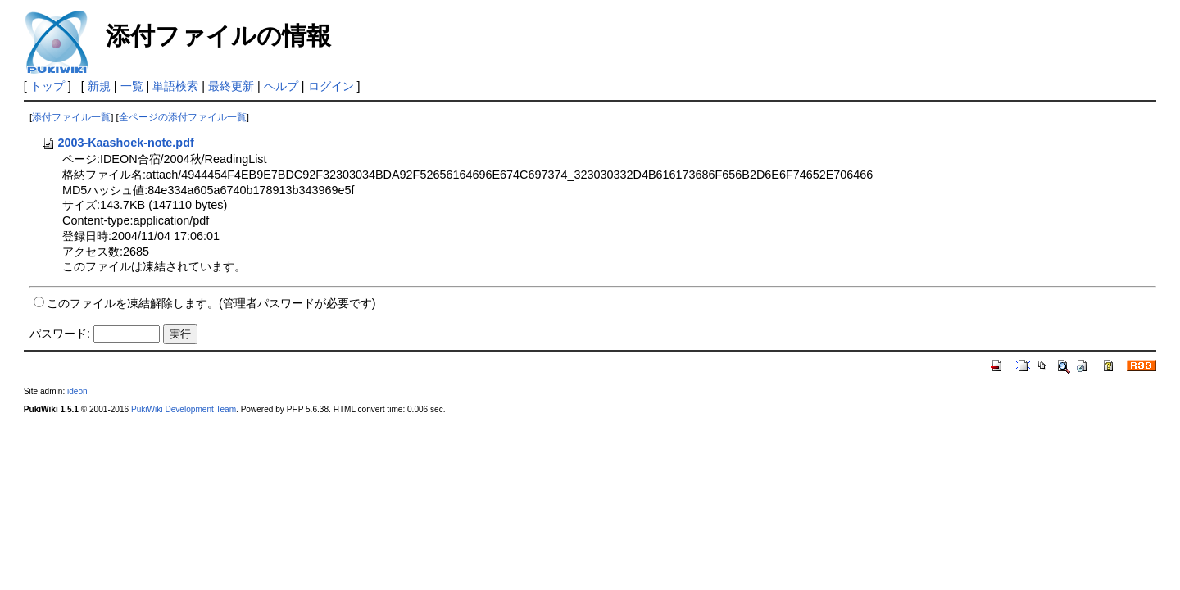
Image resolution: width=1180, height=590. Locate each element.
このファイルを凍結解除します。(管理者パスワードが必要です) (211, 303)
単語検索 (175, 86)
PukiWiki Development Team (183, 409)
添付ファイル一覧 (71, 117)
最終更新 (231, 86)
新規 (99, 86)
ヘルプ (281, 86)
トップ (47, 86)
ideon (77, 391)
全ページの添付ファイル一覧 (183, 117)
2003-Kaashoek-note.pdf (117, 142)
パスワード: (60, 333)
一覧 (131, 86)
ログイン (331, 86)
